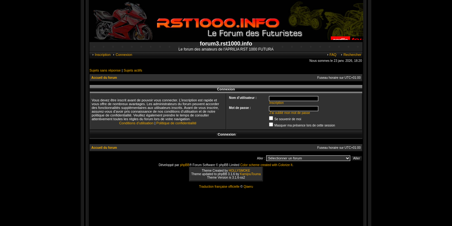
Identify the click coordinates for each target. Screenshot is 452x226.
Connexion (122, 54)
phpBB (184, 165)
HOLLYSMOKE (239, 170)
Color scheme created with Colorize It (266, 165)
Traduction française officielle (219, 186)
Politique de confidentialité (176, 123)
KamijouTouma (250, 174)
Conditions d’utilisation (136, 123)
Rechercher (350, 54)
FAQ (331, 54)
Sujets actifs (133, 70)
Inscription (101, 54)
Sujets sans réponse (105, 70)
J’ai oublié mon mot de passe (289, 113)
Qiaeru (248, 186)
